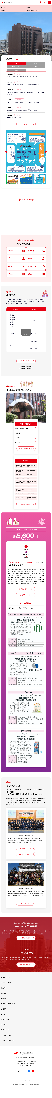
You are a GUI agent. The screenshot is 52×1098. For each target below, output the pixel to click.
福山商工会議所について (25, 449)
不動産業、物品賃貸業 (31, 499)
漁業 (28, 479)
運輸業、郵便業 (19, 495)
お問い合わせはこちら (25, 361)
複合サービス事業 (20, 479)
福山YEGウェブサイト (25, 850)
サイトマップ (5, 1032)
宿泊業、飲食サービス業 (31, 467)
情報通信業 (29, 491)
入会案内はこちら (25, 940)
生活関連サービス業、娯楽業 (20, 471)
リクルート (26, 443)
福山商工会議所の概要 (26, 429)
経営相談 (16, 251)
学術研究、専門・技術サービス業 (20, 467)
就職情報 (36, 259)
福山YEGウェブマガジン (25, 856)
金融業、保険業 (19, 499)
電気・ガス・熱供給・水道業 (20, 491)
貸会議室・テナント (36, 267)
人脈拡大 (16, 274)
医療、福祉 (18, 475)
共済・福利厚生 (36, 274)
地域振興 (3, 996)
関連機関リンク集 (6, 1038)
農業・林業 (29, 475)
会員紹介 (3, 1011)
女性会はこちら (25, 905)
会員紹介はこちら (25, 505)
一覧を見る (25, 125)
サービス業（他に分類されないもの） (20, 483)
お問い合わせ (5, 1022)
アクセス (3, 1027)
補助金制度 (36, 251)
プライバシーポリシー (7, 1043)
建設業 (17, 487)
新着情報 (3, 1001)
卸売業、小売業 (30, 495)
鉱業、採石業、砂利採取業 (31, 483)
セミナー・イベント (16, 259)
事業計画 (26, 434)
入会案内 (26, 438)
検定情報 (16, 267)
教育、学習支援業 (31, 471)
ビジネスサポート (6, 980)
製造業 (28, 487)
